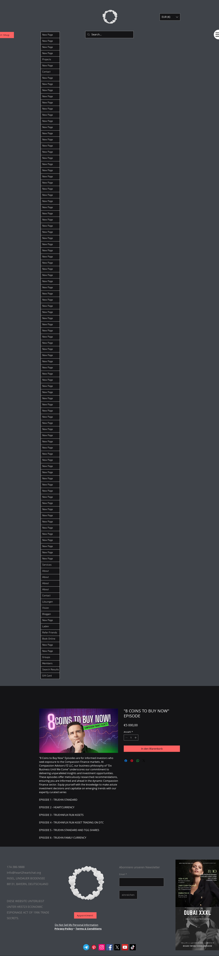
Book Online (48, 638)
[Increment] (136, 737)
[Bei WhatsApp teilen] (138, 761)
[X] (117, 947)
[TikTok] (133, 947)
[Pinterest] (94, 947)
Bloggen (46, 614)
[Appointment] (85, 915)
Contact (46, 71)
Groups (46, 657)
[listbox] (170, 17)
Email (122, 874)
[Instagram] (102, 947)
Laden (45, 626)
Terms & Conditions (88, 929)
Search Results (50, 669)
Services (47, 564)
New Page (47, 35)
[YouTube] (125, 947)
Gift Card (47, 675)
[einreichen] (128, 894)
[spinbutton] (131, 737)
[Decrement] (126, 737)
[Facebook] (109, 947)
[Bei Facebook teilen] (126, 761)
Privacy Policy (64, 929)
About (45, 571)
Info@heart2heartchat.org (24, 872)
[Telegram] (86, 947)
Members (47, 663)
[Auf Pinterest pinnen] (132, 761)
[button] (170, 17)
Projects (46, 59)
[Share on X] (144, 761)
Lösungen (47, 601)
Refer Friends (49, 632)
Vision (45, 608)
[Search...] (109, 34)
